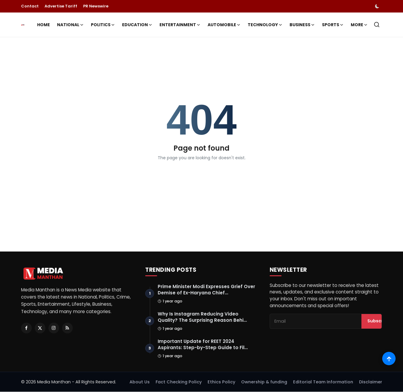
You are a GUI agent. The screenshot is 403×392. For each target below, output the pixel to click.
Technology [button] (265, 24)
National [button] (70, 24)
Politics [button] (103, 24)
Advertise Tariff (61, 6)
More (359, 24)
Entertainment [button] (179, 24)
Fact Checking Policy (179, 382)
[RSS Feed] (67, 328)
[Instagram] (53, 328)
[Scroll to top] (389, 358)
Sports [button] (333, 24)
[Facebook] (26, 328)
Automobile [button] (224, 24)
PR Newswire (95, 6)
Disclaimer (370, 382)
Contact (30, 6)
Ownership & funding (264, 382)
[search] (376, 24)
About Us (139, 382)
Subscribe (378, 321)
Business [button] (302, 24)
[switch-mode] (377, 6)
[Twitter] (40, 328)
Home (43, 25)
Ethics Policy (221, 382)
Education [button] (137, 24)
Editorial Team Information (323, 382)
